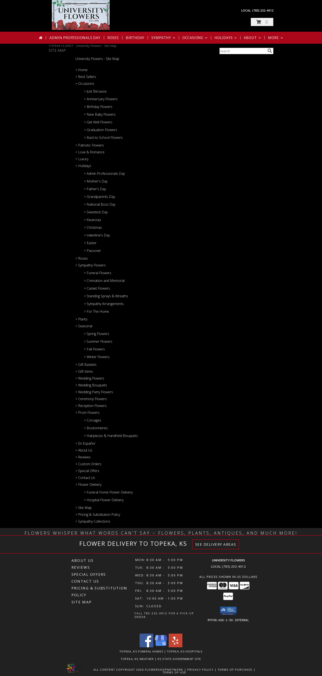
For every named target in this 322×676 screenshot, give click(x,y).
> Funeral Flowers (97, 273)
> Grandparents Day (99, 196)
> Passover (92, 250)
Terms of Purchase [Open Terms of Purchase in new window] (235, 670)
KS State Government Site (179, 659)
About (253, 37)
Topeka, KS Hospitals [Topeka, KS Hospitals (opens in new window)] (185, 651)
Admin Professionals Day (74, 37)
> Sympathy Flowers (90, 265)
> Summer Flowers (98, 341)
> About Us (83, 450)
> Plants (81, 319)
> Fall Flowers (94, 349)
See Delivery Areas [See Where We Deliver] (215, 544)
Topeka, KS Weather (137, 659)
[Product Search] (242, 51)
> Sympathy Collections (92, 521)
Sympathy (163, 37)
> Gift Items (84, 371)
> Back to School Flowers (103, 137)
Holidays (226, 37)
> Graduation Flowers (100, 129)
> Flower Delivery (88, 484)
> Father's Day (95, 189)
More (276, 37)
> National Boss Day (99, 204)
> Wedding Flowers (89, 378)
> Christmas (93, 227)
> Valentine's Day (97, 235)
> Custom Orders (88, 464)
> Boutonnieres (96, 428)
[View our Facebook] (146, 646)
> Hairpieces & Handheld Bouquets (111, 435)
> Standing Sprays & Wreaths (106, 296)
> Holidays (83, 165)
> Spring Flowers (96, 333)
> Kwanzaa (92, 219)
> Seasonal (83, 326)
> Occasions (84, 83)
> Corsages (92, 420)
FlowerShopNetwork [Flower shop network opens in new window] (164, 670)
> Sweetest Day (96, 212)
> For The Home (96, 311)
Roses (113, 37)
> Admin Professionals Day (104, 173)
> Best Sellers (85, 76)
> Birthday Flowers (98, 106)
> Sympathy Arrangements (104, 303)
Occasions (195, 37)
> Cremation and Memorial (104, 280)
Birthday (135, 37)
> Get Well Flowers (98, 122)
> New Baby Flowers (100, 114)
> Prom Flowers (87, 412)
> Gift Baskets (86, 364)
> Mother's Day (95, 181)
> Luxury (81, 159)
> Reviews (83, 457)
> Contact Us (85, 477)
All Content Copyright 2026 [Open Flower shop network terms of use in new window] (118, 670)
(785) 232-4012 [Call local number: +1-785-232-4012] (262, 10)
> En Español (85, 443)
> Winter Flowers (97, 356)
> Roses (81, 258)
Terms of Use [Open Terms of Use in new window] (174, 672)
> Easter (90, 243)
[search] (269, 50)
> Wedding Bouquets (91, 385)
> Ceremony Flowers (91, 398)
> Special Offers (87, 470)
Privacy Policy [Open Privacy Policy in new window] (200, 670)
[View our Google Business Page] (161, 646)
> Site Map (83, 507)
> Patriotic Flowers (89, 145)
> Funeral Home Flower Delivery (108, 492)
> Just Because (95, 91)
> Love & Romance (89, 152)
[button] (262, 22)
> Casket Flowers (97, 288)
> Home (81, 69)
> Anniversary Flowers (101, 99)
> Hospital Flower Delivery (104, 500)
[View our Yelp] (175, 646)
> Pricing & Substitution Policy (97, 514)
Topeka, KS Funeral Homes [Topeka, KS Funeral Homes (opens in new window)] (141, 651)
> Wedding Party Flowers (94, 392)
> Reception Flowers (91, 405)
